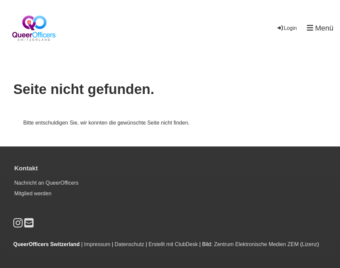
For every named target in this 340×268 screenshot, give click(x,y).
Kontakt (26, 168)
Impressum (97, 244)
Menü (320, 28)
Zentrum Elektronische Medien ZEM (256, 244)
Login (287, 28)
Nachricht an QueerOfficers (46, 183)
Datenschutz (129, 244)
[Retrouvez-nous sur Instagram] (18, 223)
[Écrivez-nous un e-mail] (29, 223)
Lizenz (309, 244)
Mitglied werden (32, 193)
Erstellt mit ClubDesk (173, 244)
